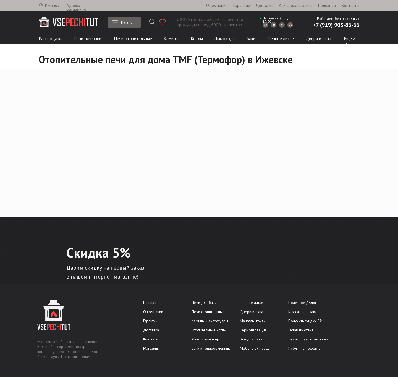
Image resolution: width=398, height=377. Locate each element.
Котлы (197, 38)
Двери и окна (318, 38)
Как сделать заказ (296, 5)
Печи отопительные (133, 38)
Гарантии (241, 5)
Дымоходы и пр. (206, 339)
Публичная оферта (304, 348)
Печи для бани (87, 38)
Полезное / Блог (302, 302)
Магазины (151, 348)
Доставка (265, 5)
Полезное (327, 5)
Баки (251, 38)
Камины (171, 38)
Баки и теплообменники (212, 348)
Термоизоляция (253, 329)
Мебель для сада (255, 348)
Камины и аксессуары (210, 320)
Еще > (349, 38)
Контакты (350, 5)
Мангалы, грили (253, 320)
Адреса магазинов (76, 7)
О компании (217, 5)
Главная (149, 302)
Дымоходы (224, 38)
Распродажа (50, 38)
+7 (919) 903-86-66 (336, 24)
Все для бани (251, 339)
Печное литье (281, 38)
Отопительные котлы (209, 329)
